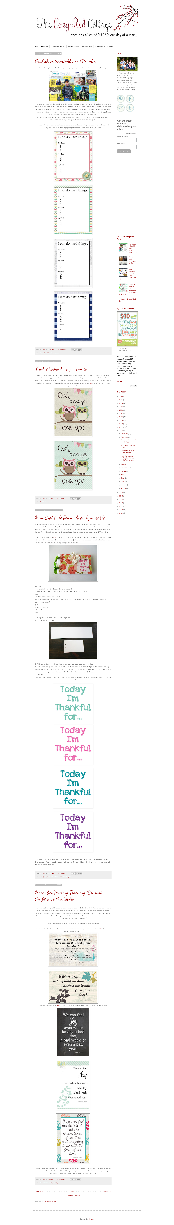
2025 (121, 400)
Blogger (90, 1219)
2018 (121, 424)
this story (93, 68)
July (122, 474)
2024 (121, 403)
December (124, 433)
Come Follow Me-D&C (58, 46)
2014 (121, 496)
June (123, 478)
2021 (121, 413)
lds (52, 353)
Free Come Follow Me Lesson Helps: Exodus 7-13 (133, 248)
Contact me (44, 46)
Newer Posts (40, 1191)
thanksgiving (68, 877)
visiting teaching (53, 1183)
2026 (121, 396)
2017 (121, 427)
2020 (121, 417)
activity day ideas (45, 877)
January (123, 488)
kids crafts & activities (57, 877)
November (124, 437)
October (124, 464)
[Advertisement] (127, 195)
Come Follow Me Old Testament (104, 46)
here (91, 383)
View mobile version (73, 1195)
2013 (121, 499)
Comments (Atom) (50, 1201)
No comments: (62, 349)
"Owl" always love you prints (61, 369)
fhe (41, 353)
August (124, 471)
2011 (121, 506)
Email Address (123, 136)
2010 (121, 510)
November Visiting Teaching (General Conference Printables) (68, 895)
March (123, 481)
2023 (121, 406)
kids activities (47, 353)
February (124, 485)
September (125, 468)
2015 (121, 492)
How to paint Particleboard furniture (132, 260)
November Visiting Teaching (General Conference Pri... (127, 458)
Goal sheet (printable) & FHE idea (65, 61)
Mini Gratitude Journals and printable (70, 518)
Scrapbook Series (87, 46)
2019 (121, 420)
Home (36, 46)
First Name (121, 143)
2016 (121, 430)
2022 (121, 410)
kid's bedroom (44, 502)
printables (56, 353)
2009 (121, 513)
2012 (121, 503)
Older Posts (107, 1191)
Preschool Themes (73, 46)
